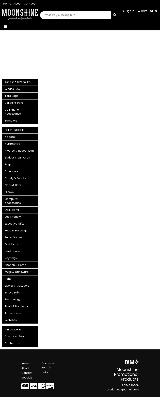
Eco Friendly (13, 217)
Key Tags (11, 258)
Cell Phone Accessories (13, 112)
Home (7, 4)
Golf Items (12, 244)
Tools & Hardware (16, 306)
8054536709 (130, 385)
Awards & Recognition (19, 151)
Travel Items (13, 313)
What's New (12, 89)
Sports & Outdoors (17, 286)
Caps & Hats (13, 185)
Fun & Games (13, 237)
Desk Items (12, 210)
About (17, 4)
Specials (26, 378)
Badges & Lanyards (17, 158)
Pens (8, 279)
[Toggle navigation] (5, 26)
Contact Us (12, 343)
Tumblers (11, 121)
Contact (29, 4)
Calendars (11, 171)
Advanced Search (16, 336)
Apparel (10, 137)
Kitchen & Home (15, 265)
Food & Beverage (16, 230)
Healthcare (12, 251)
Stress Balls (12, 292)
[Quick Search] (75, 15)
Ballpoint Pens (14, 103)
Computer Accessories (13, 201)
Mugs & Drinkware (17, 272)
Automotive (12, 144)
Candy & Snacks (15, 178)
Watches (11, 320)
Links (45, 372)
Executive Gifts (14, 224)
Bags (8, 164)
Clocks (9, 192)
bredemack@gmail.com (122, 389)
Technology (12, 299)
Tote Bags (11, 96)
